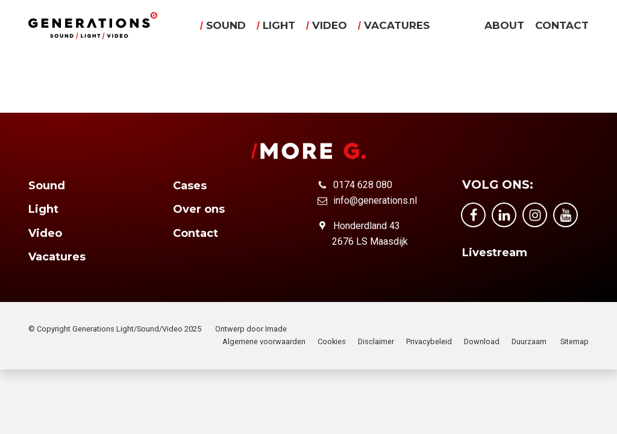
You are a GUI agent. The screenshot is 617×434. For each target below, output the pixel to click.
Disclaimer (376, 341)
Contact (562, 26)
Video (329, 26)
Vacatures (397, 26)
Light (279, 26)
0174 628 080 (362, 184)
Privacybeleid (429, 341)
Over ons (199, 209)
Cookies (332, 341)
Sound (226, 26)
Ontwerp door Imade (251, 328)
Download (482, 341)
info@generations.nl (375, 200)
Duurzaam (529, 341)
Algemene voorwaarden (263, 341)
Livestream (494, 252)
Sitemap (574, 341)
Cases (190, 185)
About (504, 26)
